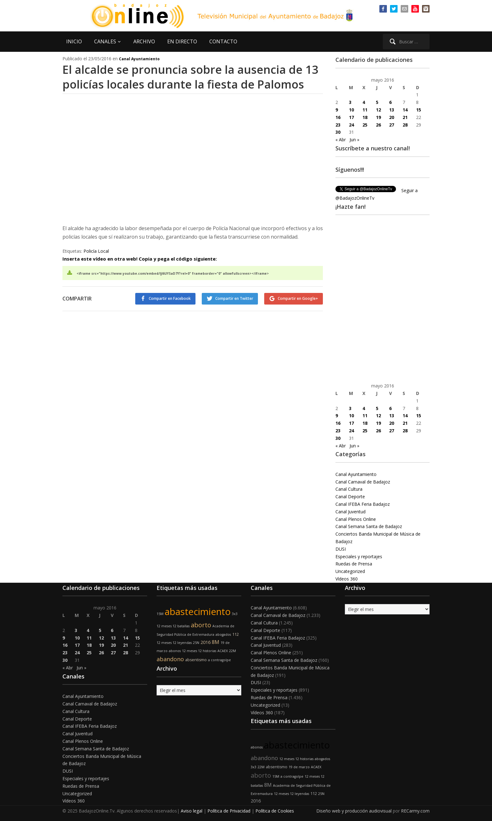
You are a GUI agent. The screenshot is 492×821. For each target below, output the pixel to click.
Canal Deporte (350, 497)
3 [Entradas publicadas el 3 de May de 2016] (350, 102)
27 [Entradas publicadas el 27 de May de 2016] (391, 125)
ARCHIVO (144, 41)
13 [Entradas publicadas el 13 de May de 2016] (391, 110)
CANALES (105, 41)
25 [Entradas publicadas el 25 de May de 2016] (364, 125)
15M (160, 614)
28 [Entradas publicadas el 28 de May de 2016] (405, 125)
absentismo (196, 659)
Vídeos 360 (346, 579)
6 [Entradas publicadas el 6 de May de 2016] (390, 102)
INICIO (74, 41)
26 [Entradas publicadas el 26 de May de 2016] (378, 125)
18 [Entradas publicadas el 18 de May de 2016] (364, 117)
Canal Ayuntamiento (139, 59)
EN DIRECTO (182, 41)
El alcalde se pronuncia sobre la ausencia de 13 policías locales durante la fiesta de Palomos (190, 77)
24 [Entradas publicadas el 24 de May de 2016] (351, 125)
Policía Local (96, 251)
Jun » (354, 140)
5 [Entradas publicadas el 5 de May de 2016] (377, 102)
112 (235, 634)
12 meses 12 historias (199, 651)
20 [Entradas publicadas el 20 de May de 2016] (391, 117)
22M (232, 651)
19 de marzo (299, 767)
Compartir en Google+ (298, 298)
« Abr (340, 140)
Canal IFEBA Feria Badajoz (362, 504)
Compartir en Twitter (234, 298)
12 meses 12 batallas (173, 626)
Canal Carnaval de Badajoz (362, 482)
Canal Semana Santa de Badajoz (368, 526)
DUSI (340, 549)
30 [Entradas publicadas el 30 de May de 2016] (337, 132)
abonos (175, 651)
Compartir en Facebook (170, 298)
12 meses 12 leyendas (174, 642)
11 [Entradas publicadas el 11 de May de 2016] (364, 110)
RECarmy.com (415, 811)
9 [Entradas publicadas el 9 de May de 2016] (336, 110)
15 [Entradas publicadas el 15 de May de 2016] (418, 110)
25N (196, 642)
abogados (223, 634)
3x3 (235, 614)
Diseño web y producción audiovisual (354, 811)
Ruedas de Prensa (353, 564)
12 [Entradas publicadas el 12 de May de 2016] (378, 110)
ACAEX (222, 651)
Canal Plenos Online (355, 519)
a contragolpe (219, 660)
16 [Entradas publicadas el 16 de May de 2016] (337, 117)
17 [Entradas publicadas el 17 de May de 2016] (351, 117)
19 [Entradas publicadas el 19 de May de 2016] (378, 117)
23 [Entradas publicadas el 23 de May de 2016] (337, 125)
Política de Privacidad (228, 811)
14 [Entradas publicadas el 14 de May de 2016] (405, 110)
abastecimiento (198, 611)
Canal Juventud (350, 512)
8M (215, 642)
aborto (201, 625)
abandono (170, 659)
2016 (206, 642)
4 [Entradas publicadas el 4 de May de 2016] (363, 102)
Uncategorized (350, 571)
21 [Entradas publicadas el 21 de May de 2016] (405, 117)
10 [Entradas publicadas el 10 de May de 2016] (351, 110)
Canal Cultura (348, 489)
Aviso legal (191, 811)
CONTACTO (223, 41)
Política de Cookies (274, 811)
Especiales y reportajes (358, 556)
